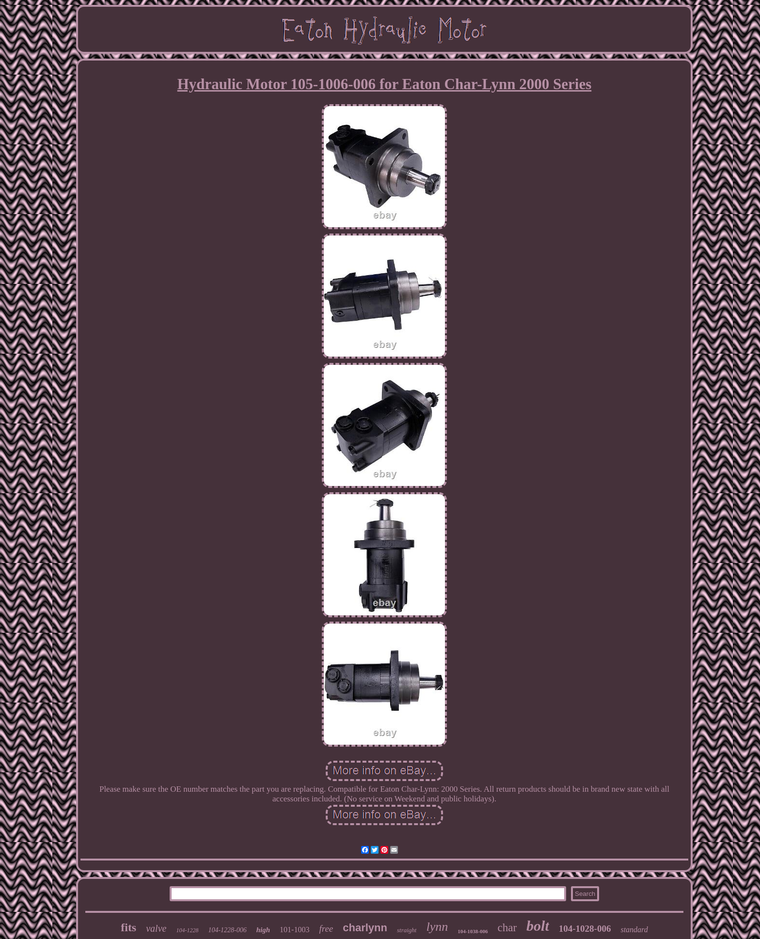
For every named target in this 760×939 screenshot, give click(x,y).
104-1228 (187, 930)
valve (156, 928)
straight (406, 930)
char (507, 928)
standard (634, 929)
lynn (437, 927)
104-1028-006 (585, 928)
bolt (537, 926)
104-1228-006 (227, 930)
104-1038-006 (473, 931)
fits (128, 927)
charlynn (365, 928)
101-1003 (294, 929)
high (263, 930)
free (326, 928)
